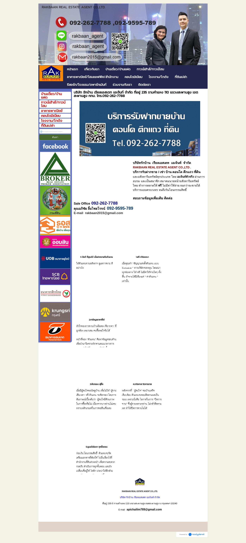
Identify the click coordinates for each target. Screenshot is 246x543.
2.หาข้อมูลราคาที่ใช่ (96, 324)
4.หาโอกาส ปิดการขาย (142, 388)
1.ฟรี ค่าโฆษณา (142, 261)
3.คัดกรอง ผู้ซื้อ (96, 388)
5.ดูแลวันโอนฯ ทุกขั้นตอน (96, 451)
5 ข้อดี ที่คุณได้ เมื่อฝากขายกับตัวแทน (96, 261)
